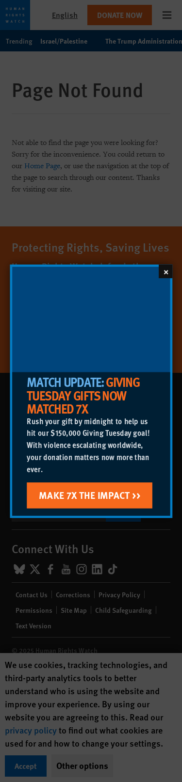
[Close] (165, 271)
